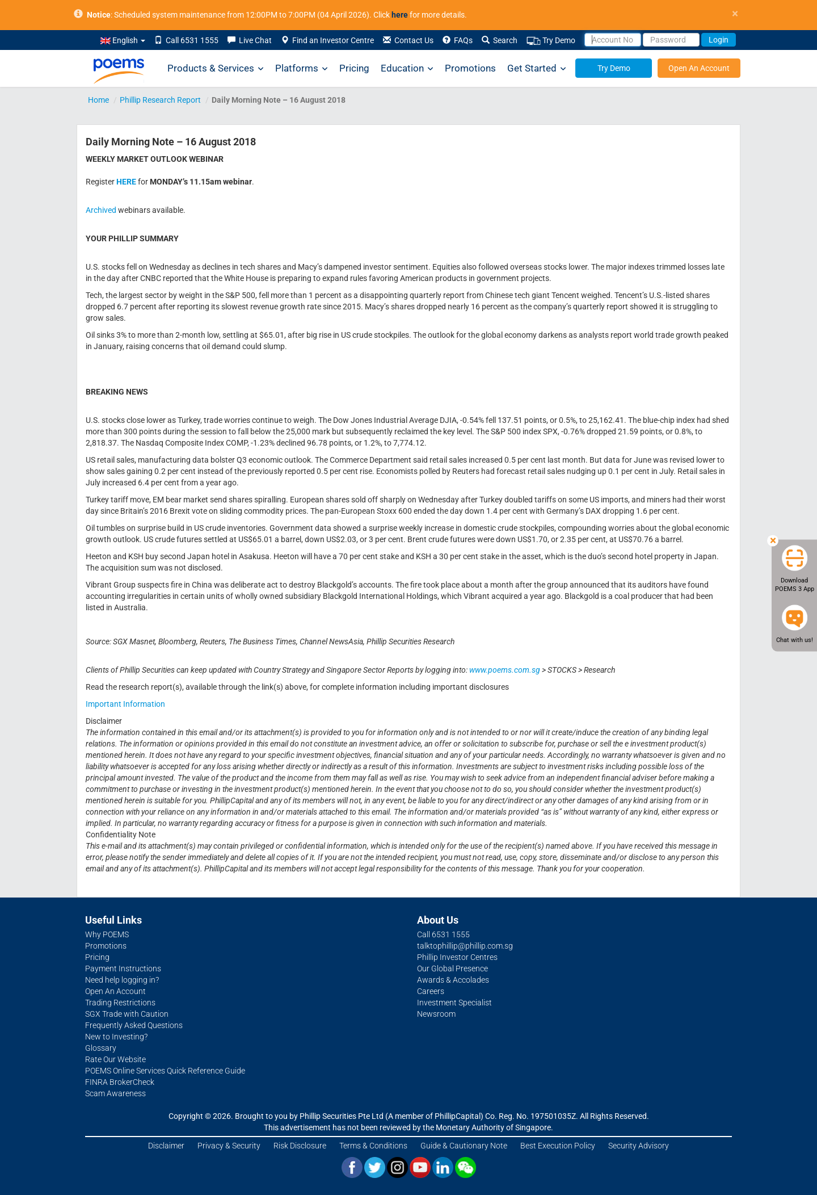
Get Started (536, 68)
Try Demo (551, 40)
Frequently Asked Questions (134, 1025)
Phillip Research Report (160, 99)
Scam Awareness (115, 1093)
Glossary (100, 1048)
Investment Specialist (454, 1002)
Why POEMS (107, 934)
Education (407, 68)
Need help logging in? (122, 979)
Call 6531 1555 (186, 40)
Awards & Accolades (453, 979)
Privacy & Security (228, 1145)
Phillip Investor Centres (457, 957)
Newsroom (436, 1013)
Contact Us (408, 40)
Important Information (125, 703)
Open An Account (699, 68)
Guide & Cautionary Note (463, 1145)
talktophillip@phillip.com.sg (465, 945)
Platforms (301, 68)
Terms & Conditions (373, 1145)
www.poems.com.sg (504, 669)
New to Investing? (116, 1036)
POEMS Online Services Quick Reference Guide (165, 1070)
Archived (101, 210)
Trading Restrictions (120, 1002)
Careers (430, 991)
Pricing (354, 68)
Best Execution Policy (557, 1145)
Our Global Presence (452, 968)
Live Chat (250, 40)
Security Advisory (638, 1145)
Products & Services (215, 68)
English (122, 40)
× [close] (735, 14)
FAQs (458, 40)
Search (499, 40)
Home (98, 99)
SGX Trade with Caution (127, 1013)
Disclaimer (166, 1145)
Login (718, 39)
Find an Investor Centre (327, 40)
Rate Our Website (115, 1059)
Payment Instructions (123, 968)
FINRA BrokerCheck (119, 1082)
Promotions (470, 68)
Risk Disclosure (299, 1145)
